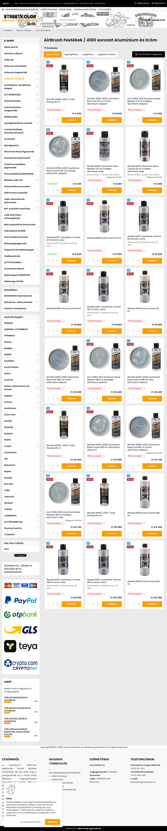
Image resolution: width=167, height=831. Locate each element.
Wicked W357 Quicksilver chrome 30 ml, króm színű (63, 238)
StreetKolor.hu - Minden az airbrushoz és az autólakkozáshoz (18, 568)
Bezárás (52, 821)
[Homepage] (3, 9)
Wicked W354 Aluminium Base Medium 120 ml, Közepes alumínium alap (102, 169)
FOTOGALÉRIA (105, 9)
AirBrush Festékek (23, 30)
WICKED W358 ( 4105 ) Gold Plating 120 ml (60, 446)
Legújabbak (88, 54)
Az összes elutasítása (30, 822)
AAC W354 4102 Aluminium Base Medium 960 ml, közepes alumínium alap (63, 515)
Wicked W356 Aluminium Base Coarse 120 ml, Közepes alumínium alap (142, 169)
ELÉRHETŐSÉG (65, 9)
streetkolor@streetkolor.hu (52, 3)
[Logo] (20, 19)
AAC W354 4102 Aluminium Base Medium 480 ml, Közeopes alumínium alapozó (103, 380)
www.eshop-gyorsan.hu (89, 828)
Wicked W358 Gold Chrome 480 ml (143, 514)
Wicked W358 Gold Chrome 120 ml (143, 309)
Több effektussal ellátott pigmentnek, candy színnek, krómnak (17, 732)
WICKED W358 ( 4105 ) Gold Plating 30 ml (60, 100)
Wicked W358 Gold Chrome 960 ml (143, 582)
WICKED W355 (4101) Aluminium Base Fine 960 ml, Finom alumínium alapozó (143, 447)
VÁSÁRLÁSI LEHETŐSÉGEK (85, 9)
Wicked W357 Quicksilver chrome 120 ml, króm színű (104, 308)
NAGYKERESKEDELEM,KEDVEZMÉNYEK (22, 9)
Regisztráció (159, 3)
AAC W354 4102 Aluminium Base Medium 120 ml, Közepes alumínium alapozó (143, 101)
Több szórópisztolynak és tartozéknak (16, 698)
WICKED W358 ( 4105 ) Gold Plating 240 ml (101, 514)
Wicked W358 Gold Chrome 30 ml (104, 238)
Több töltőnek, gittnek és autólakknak (15, 719)
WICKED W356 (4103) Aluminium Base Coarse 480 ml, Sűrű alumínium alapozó (143, 380)
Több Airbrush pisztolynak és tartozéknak (17, 709)
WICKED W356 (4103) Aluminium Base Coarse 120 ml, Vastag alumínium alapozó (63, 171)
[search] (107, 20)
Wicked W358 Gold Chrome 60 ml (64, 308)
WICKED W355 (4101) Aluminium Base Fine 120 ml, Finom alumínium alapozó (103, 101)
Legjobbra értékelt (106, 54)
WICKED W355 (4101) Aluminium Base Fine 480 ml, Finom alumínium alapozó (63, 380)
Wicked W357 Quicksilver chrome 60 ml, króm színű (144, 237)
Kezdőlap (8, 30)
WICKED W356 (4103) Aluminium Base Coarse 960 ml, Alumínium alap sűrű (103, 447)
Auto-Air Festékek (43, 30)
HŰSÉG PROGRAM (49, 9)
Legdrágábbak (71, 54)
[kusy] (53, 120)
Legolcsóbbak (53, 54)
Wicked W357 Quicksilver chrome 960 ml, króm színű (104, 581)
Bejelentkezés (143, 3)
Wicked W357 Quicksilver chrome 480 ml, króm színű (63, 581)
